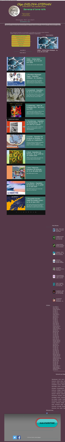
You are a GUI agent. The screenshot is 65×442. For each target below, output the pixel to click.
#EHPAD (58, 381)
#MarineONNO (54, 386)
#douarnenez (54, 408)
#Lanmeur (59, 384)
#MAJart (63, 384)
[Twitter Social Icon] (15, 437)
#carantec (53, 402)
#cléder (62, 404)
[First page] (16, 212)
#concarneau (54, 406)
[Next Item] (56, 43)
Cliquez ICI (25, 21)
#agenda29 (54, 393)
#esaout (61, 408)
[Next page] (33, 212)
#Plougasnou (54, 388)
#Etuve (61, 381)
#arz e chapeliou (54, 399)
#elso (58, 408)
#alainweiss (58, 393)
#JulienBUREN (54, 384)
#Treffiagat (59, 390)
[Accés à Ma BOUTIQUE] (47, 423)
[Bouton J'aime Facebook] (24, 437)
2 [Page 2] (23, 212)
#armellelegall (54, 397)
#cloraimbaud (57, 404)
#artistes (58, 397)
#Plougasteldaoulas (60, 388)
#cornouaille (59, 406)
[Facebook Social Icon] (47, 413)
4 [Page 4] (28, 212)
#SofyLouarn (54, 390)
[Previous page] (19, 212)
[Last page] (36, 212)
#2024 (59, 379)
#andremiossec (54, 395)
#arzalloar (60, 399)
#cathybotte (58, 402)
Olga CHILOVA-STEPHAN (34, 4)
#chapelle (62, 402)
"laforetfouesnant (55, 379)
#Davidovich (54, 381)
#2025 (62, 379)
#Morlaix (59, 386)
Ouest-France (37, 33)
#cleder (53, 404)
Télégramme (31, 33)
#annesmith (60, 395)
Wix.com (39, 437)
